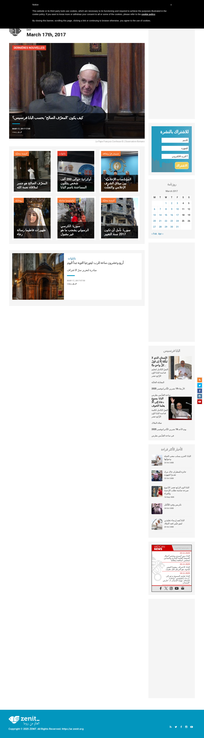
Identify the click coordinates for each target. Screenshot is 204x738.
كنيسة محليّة (21, 153)
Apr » (160, 234)
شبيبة (116, 153)
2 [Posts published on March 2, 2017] (171, 203)
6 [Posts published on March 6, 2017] (154, 209)
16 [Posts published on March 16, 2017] (171, 215)
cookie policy (148, 14)
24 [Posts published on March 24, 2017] (177, 221)
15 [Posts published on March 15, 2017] (166, 215)
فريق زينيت (17, 132)
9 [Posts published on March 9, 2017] (171, 209)
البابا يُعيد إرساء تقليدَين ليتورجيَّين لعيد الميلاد (174, 522)
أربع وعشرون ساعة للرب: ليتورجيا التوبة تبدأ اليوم (95, 263)
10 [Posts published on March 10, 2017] (177, 209)
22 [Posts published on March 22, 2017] (166, 221)
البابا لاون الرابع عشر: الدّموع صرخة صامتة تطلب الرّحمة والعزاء (176, 490)
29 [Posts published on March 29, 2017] (166, 227)
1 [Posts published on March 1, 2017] (166, 203)
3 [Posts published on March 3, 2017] (177, 203)
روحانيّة (18, 200)
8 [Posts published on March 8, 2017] (166, 209)
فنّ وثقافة (107, 153)
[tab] (162, 548)
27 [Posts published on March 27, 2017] (154, 227)
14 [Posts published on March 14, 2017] (160, 215)
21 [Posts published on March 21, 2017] (160, 221)
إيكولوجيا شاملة (66, 200)
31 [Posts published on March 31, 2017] (177, 227)
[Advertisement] (171, 72)
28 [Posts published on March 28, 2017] (160, 227)
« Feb (154, 234)
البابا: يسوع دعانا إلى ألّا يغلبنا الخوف (158, 402)
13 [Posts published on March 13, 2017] (154, 215)
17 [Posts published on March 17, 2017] (177, 215)
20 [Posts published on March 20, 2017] (154, 221)
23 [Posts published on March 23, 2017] (171, 221)
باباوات (62, 153)
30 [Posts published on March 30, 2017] (171, 227)
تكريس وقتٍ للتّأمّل (173, 504)
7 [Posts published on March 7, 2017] (160, 209)
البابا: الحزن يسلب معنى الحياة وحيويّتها (177, 457)
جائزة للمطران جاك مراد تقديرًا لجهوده (175, 473)
